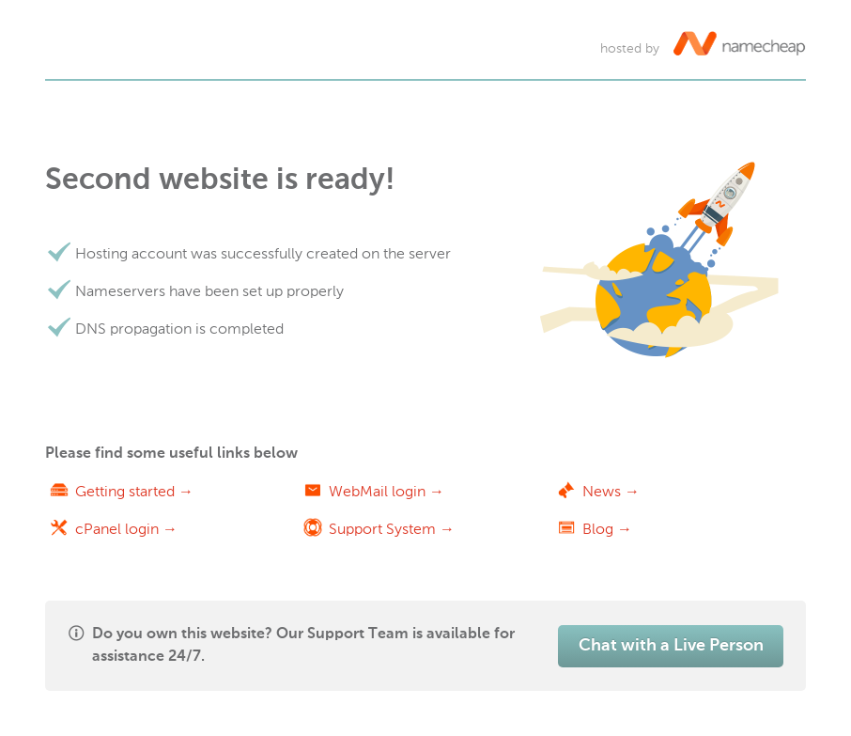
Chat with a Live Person (671, 645)
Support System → (392, 529)
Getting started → (134, 491)
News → (611, 491)
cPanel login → (126, 529)
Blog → (607, 529)
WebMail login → (386, 491)
